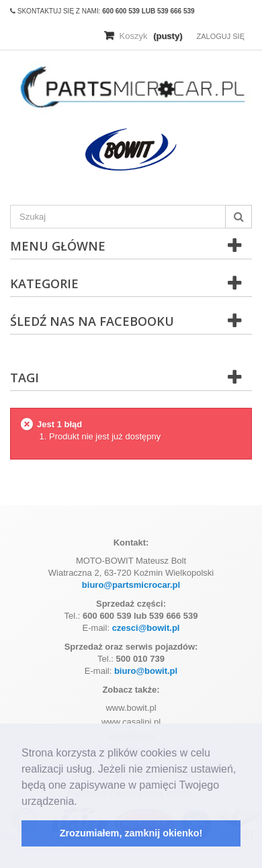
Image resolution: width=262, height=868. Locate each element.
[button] (82, 802)
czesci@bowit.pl (146, 628)
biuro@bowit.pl (145, 671)
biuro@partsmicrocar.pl (131, 585)
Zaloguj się (220, 36)
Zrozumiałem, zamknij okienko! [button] (131, 833)
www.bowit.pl (130, 708)
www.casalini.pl (131, 722)
